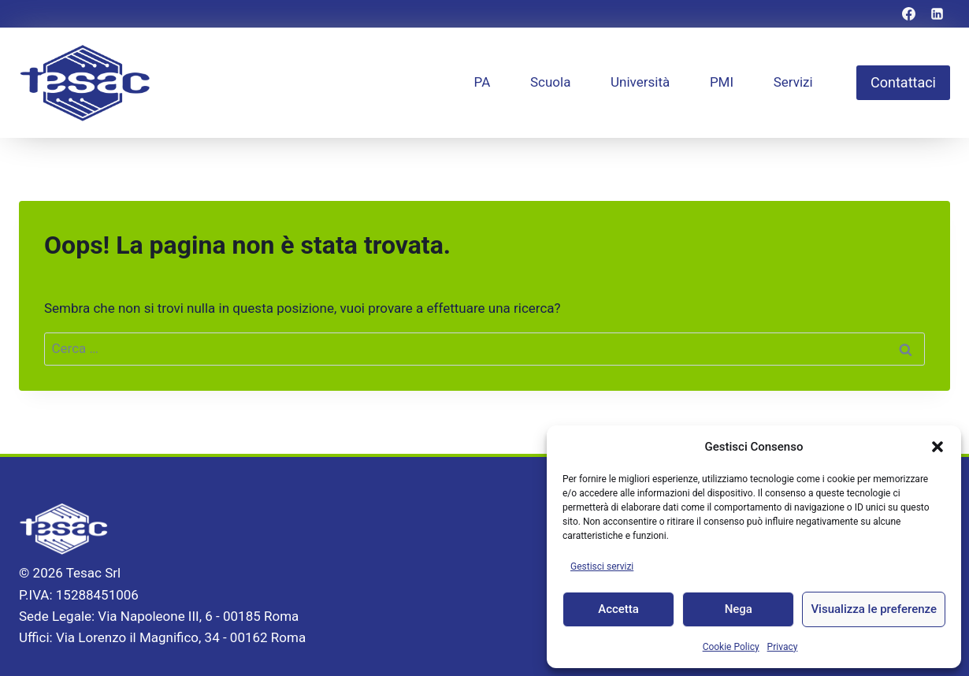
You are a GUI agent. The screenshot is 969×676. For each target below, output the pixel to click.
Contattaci (903, 82)
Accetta (618, 609)
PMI (721, 82)
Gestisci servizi (601, 566)
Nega (738, 609)
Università (640, 82)
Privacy (782, 646)
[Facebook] (909, 14)
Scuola (550, 82)
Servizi (793, 82)
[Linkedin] (936, 14)
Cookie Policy (731, 646)
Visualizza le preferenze (874, 609)
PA (482, 82)
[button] (937, 447)
